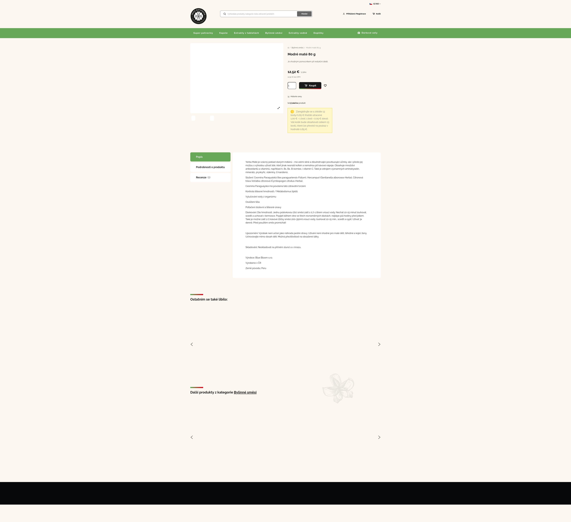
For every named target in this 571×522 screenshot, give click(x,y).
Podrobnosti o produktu (210, 167)
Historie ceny (296, 96)
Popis (199, 156)
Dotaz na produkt (296, 103)
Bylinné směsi (245, 392)
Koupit (310, 85)
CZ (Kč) (375, 4)
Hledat (304, 14)
